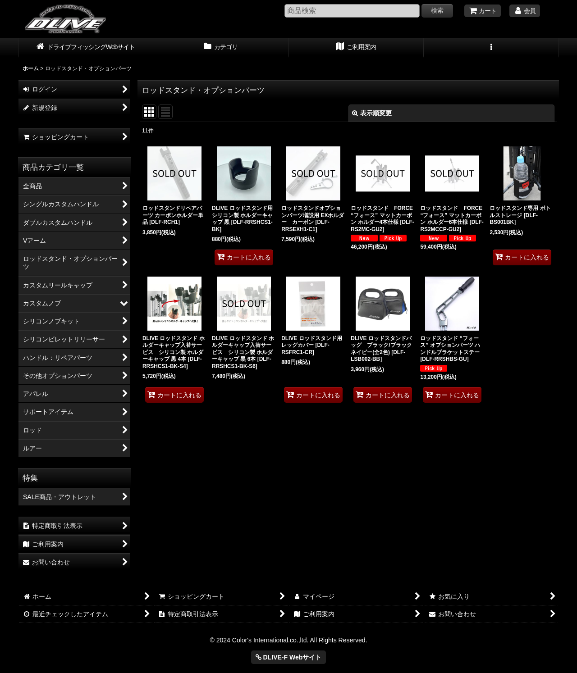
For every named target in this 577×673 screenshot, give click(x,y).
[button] (491, 48)
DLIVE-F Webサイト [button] (289, 657)
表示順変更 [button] (372, 113)
